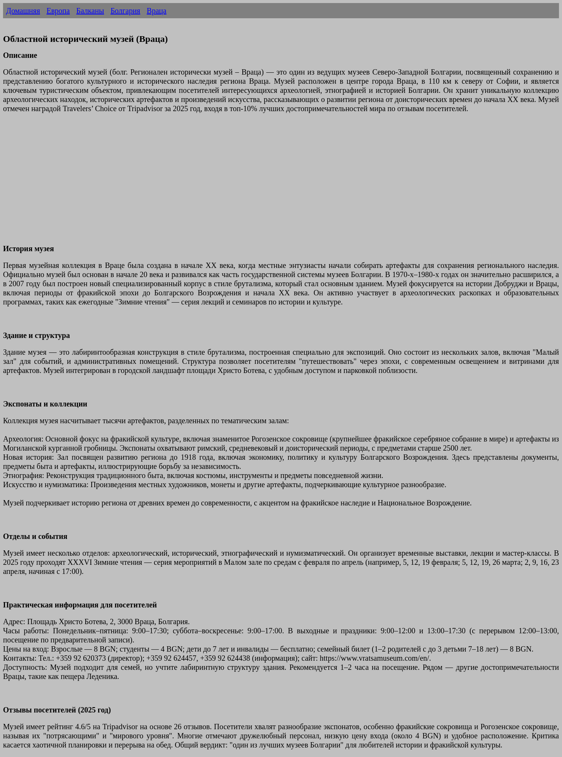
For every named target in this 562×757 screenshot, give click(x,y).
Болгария (125, 10)
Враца (157, 10)
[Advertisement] (231, 183)
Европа (58, 10)
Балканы (90, 10)
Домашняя (23, 10)
